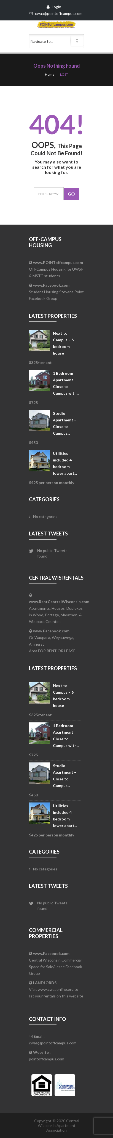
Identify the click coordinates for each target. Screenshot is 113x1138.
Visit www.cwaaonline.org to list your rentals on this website (56, 989)
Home (49, 74)
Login (54, 6)
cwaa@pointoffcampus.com (52, 1043)
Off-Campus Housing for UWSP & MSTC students (56, 269)
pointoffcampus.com (46, 1059)
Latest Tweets (48, 533)
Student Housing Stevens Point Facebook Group (56, 292)
